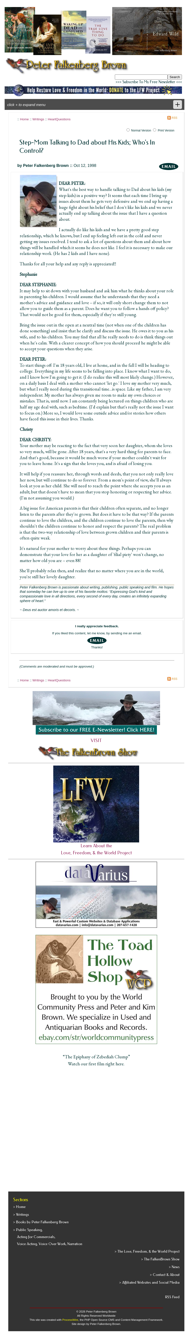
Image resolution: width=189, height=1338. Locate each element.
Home (24, 119)
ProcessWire (70, 1319)
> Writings (21, 1214)
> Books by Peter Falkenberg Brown (41, 1222)
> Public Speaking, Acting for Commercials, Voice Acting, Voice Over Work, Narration (47, 1237)
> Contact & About (165, 1275)
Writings (38, 119)
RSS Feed (172, 1297)
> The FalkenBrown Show (160, 1259)
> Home (19, 1207)
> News (174, 1267)
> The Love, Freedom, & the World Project (147, 1251)
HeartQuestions (59, 119)
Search (175, 77)
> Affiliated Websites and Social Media (149, 1282)
